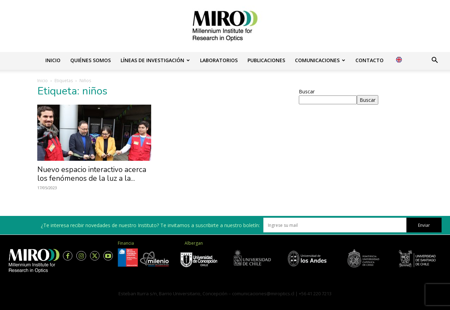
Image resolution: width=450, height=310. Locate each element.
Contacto (369, 60)
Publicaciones (266, 60)
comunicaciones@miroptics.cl (263, 293)
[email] (335, 225)
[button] (434, 61)
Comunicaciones (320, 60)
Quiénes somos (90, 60)
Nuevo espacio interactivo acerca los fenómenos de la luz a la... (91, 174)
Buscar (307, 91)
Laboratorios (219, 60)
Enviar (424, 225)
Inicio (52, 60)
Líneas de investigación (155, 60)
